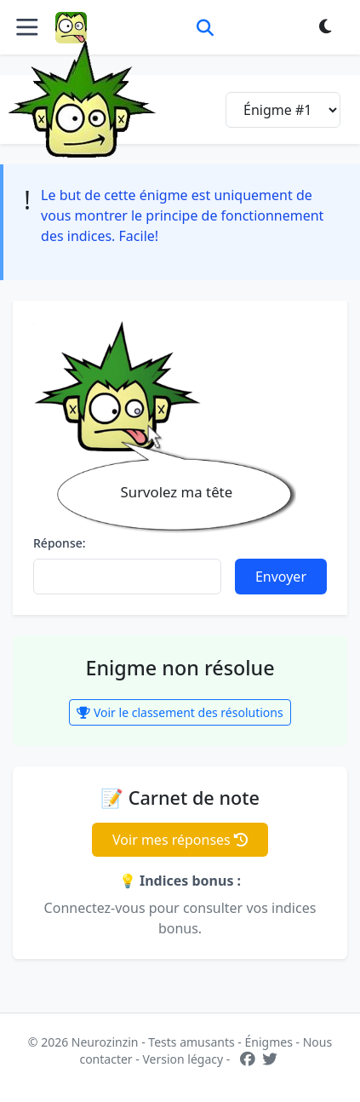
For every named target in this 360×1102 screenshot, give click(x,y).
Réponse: (59, 543)
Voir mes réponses (180, 839)
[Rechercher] (205, 27)
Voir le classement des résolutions (180, 712)
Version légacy (182, 1059)
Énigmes (269, 1042)
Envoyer (280, 576)
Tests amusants (191, 1042)
